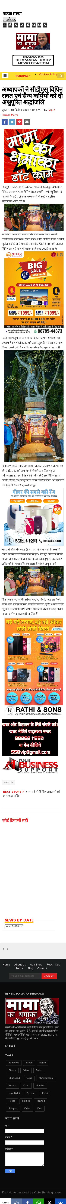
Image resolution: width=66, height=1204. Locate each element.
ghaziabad (14, 1078)
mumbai (40, 1086)
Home (6, 964)
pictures (30, 1093)
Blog (30, 968)
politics (26, 1101)
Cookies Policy (48, 74)
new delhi (14, 1093)
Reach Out (53, 964)
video (27, 1109)
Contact (42, 968)
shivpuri (8, 782)
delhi (39, 1071)
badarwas (14, 1063)
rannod (40, 1101)
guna (29, 1078)
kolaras (13, 1086)
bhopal (12, 1071)
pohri (45, 1093)
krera (26, 1086)
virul (39, 1109)
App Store (36, 964)
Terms (19, 968)
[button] (5, 75)
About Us (20, 964)
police (12, 1101)
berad (42, 1063)
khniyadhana (46, 1078)
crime (26, 1071)
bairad (29, 1063)
